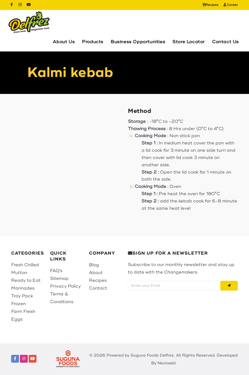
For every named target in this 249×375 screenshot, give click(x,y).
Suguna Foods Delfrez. (153, 355)
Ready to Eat (26, 280)
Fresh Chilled (25, 264)
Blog (94, 264)
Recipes (210, 5)
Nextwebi (167, 363)
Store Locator (188, 41)
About (96, 272)
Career (230, 5)
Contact (98, 288)
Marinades (23, 288)
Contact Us (225, 41)
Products (92, 41)
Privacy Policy (65, 286)
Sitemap (59, 278)
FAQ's (56, 270)
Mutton (19, 272)
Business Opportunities (138, 41)
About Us (64, 41)
